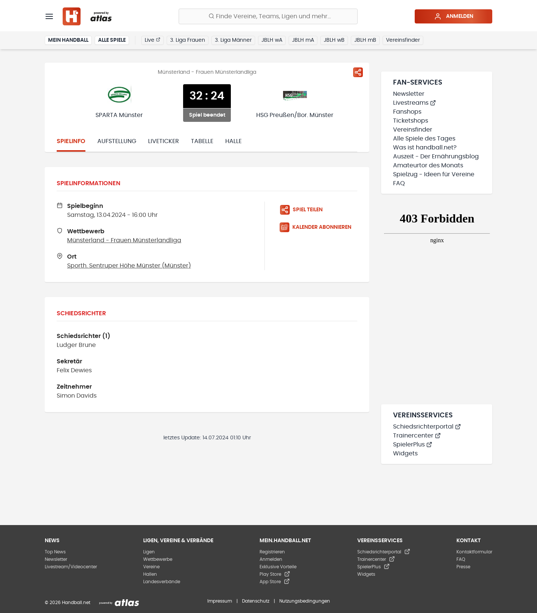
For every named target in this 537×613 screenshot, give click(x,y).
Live (152, 40)
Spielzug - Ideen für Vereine (433, 174)
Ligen (149, 552)
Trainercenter (417, 435)
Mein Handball (68, 40)
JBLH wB (334, 40)
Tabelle (202, 141)
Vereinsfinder (403, 40)
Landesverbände (161, 581)
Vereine (151, 567)
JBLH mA (303, 40)
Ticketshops (410, 121)
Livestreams (414, 102)
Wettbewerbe (157, 559)
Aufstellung (116, 141)
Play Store (275, 574)
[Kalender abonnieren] (318, 227)
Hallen (150, 574)
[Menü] (49, 16)
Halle (233, 141)
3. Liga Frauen (187, 40)
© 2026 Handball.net (67, 602)
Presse (463, 567)
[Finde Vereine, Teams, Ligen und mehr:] (268, 16)
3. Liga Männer (233, 40)
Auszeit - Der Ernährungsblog (436, 156)
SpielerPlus (412, 444)
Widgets (405, 453)
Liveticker (163, 141)
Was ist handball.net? (424, 148)
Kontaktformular (474, 552)
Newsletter (408, 94)
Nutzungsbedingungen (304, 601)
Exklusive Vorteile (278, 567)
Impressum (219, 601)
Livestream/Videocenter (71, 567)
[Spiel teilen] (358, 72)
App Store (275, 581)
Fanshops (407, 112)
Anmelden (453, 16)
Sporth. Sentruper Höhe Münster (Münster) (129, 266)
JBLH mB (365, 40)
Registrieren (272, 552)
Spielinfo (71, 141)
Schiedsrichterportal (427, 426)
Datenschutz (255, 601)
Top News (55, 552)
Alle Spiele (112, 40)
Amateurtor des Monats (428, 165)
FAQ (399, 183)
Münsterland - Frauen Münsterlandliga (124, 240)
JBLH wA (271, 40)
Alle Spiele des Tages (424, 139)
